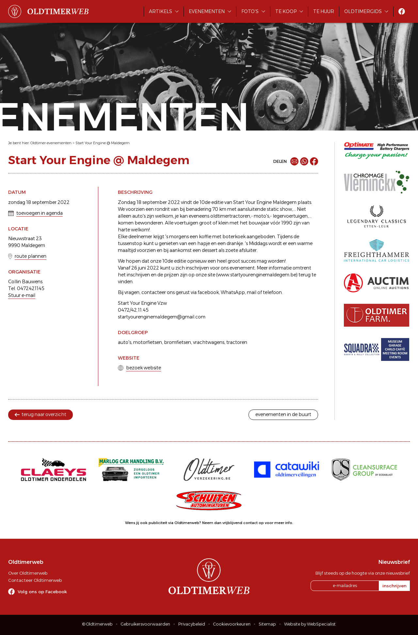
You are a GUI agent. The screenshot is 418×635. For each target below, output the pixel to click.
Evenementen (207, 11)
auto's (124, 342)
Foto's (250, 11)
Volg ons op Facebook (42, 591)
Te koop (286, 11)
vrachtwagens (208, 342)
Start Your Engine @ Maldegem (102, 143)
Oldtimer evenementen (51, 143)
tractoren (236, 342)
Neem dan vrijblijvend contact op (233, 522)
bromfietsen (177, 342)
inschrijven (394, 585)
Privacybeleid (191, 624)
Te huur (323, 11)
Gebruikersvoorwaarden (145, 624)
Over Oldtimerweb (27, 573)
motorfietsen (147, 342)
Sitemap (267, 624)
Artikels (160, 11)
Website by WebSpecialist (310, 624)
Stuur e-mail (21, 295)
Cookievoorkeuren (231, 624)
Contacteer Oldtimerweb (35, 580)
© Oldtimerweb (97, 624)
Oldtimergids (363, 11)
